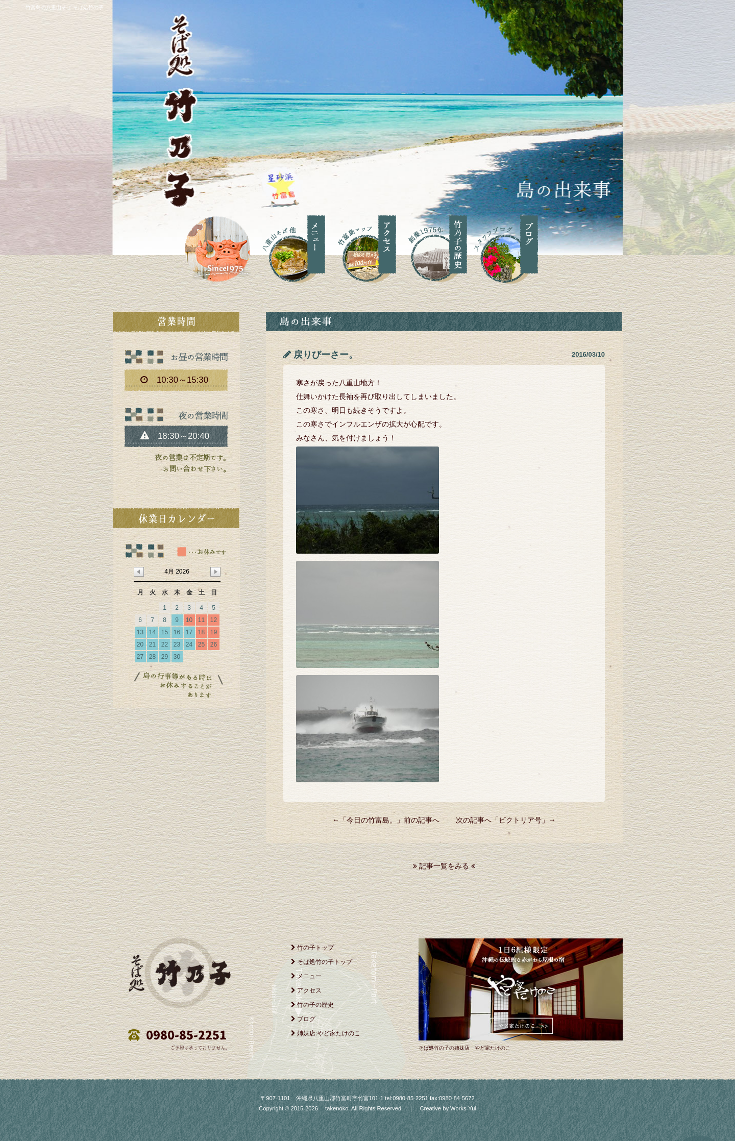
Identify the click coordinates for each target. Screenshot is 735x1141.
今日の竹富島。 (372, 820)
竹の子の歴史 (312, 1004)
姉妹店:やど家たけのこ (325, 1033)
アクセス (306, 990)
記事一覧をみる (444, 866)
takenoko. (337, 1108)
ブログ (303, 1019)
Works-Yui (463, 1108)
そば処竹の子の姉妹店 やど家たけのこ (464, 1048)
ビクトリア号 (520, 820)
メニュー (306, 976)
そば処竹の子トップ (321, 961)
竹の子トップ (312, 947)
